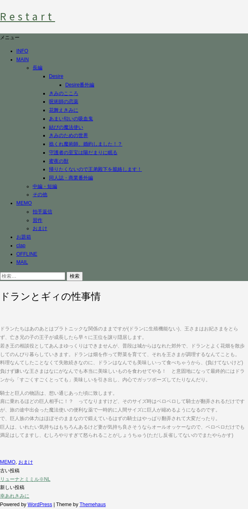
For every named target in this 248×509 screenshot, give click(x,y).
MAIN (22, 59)
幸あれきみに (14, 496)
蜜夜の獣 (59, 161)
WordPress (40, 504)
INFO (22, 51)
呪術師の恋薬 (63, 101)
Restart (27, 16)
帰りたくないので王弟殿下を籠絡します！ (95, 169)
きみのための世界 (68, 135)
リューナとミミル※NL (25, 479)
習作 (37, 220)
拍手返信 (42, 212)
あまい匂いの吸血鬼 (71, 119)
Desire (56, 76)
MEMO (24, 203)
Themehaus (93, 504)
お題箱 (23, 237)
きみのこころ (63, 93)
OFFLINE (26, 254)
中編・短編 (45, 186)
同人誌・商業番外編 (71, 178)
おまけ (40, 228)
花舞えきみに (63, 110)
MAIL (22, 262)
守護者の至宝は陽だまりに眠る (83, 152)
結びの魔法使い (66, 127)
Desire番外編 (79, 85)
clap (20, 245)
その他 (40, 194)
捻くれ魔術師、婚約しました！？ (85, 144)
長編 (37, 68)
